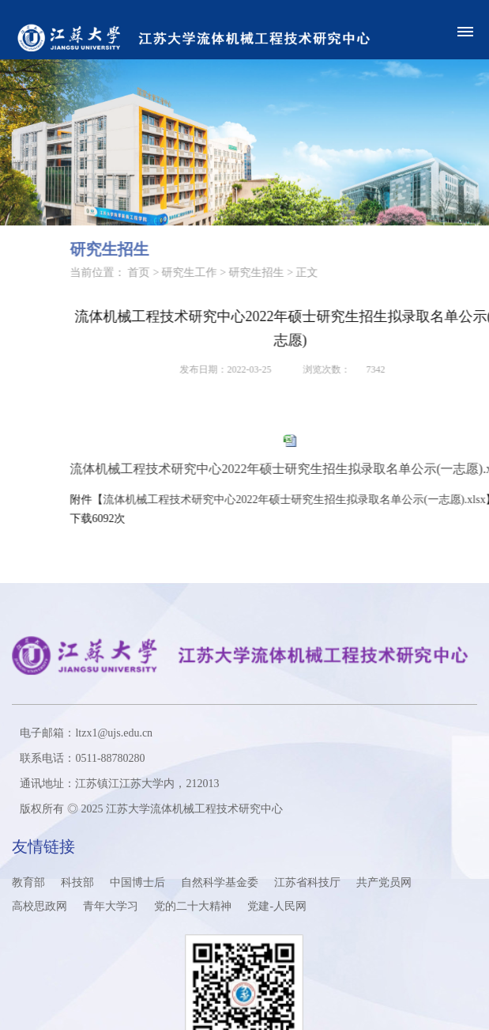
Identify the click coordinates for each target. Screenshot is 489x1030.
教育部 (28, 882)
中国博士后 (137, 882)
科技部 (77, 882)
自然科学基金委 (219, 882)
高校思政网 (39, 906)
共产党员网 (384, 882)
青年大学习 (110, 906)
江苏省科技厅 (307, 882)
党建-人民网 (277, 906)
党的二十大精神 (192, 906)
